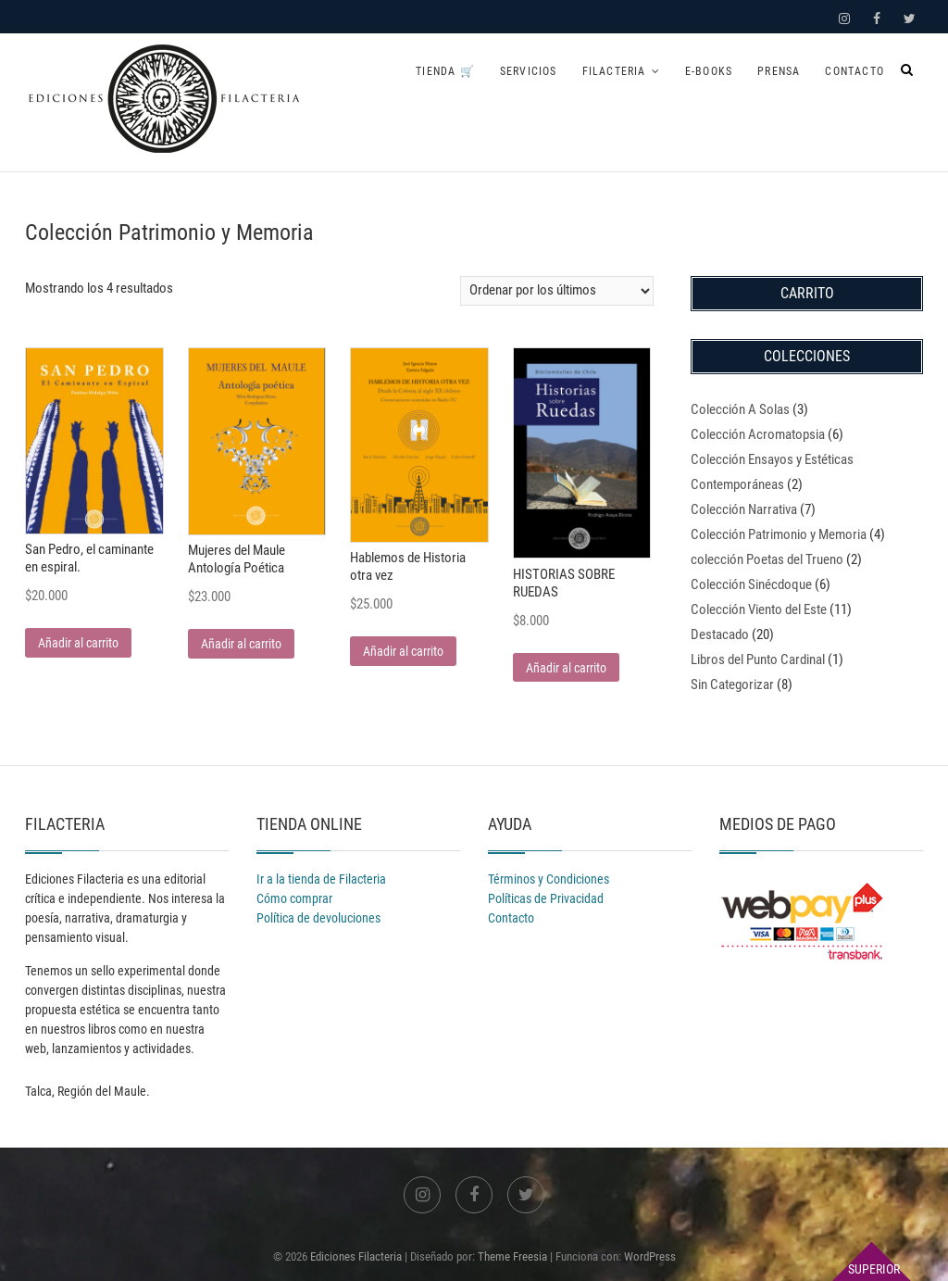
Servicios (528, 71)
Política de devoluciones (318, 918)
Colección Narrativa (744, 509)
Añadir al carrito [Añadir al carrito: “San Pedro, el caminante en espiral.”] (78, 642)
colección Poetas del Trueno (767, 559)
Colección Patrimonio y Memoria (779, 534)
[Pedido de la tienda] (557, 291)
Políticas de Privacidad (546, 898)
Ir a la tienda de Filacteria (321, 879)
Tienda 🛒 (445, 71)
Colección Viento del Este (759, 609)
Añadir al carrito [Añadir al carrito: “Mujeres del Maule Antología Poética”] (241, 643)
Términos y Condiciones (548, 879)
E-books (708, 71)
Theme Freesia (512, 1256)
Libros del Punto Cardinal (758, 659)
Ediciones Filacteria (356, 1256)
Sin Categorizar (732, 684)
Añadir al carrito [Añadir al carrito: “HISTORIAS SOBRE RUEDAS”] (566, 667)
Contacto (854, 71)
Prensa (778, 71)
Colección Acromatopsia (758, 434)
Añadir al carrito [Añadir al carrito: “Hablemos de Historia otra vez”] (403, 651)
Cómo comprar (294, 898)
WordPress (650, 1256)
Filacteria (614, 71)
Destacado (720, 634)
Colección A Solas (740, 409)
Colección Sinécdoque (751, 584)
